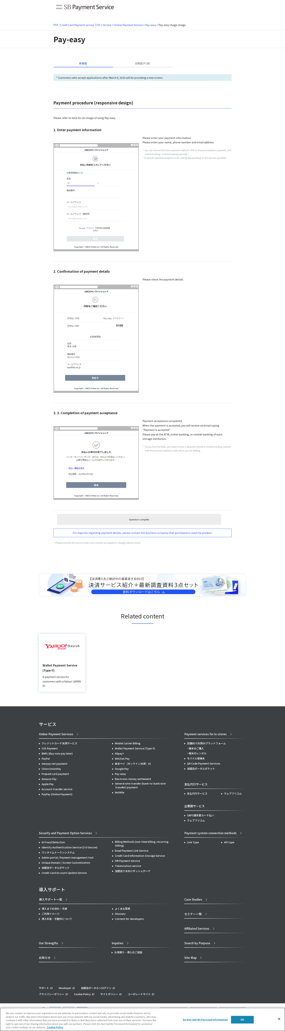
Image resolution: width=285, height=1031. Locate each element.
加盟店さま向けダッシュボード (132, 871)
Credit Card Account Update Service (64, 873)
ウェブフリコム (233, 793)
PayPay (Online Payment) (57, 794)
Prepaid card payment (55, 774)
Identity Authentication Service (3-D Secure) (69, 847)
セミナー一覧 (193, 914)
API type (229, 842)
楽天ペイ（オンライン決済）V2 (133, 763)
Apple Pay (48, 784)
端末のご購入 (196, 748)
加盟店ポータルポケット (56, 867)
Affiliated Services (196, 928)
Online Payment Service (128, 25)
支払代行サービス (197, 793)
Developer (65, 988)
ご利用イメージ (50, 913)
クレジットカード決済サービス (59, 743)
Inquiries (117, 943)
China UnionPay (51, 769)
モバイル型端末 (196, 758)
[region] (142, 1019)
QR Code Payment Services (203, 763)
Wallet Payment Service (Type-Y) (135, 748)
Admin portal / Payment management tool (67, 857)
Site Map (190, 957)
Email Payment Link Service (131, 850)
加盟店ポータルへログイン (96, 988)
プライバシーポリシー (51, 994)
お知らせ (45, 957)
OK (242, 1019)
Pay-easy (150, 25)
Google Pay (122, 769)
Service (107, 25)
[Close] (279, 1019)
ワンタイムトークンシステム (58, 852)
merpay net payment (54, 763)
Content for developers (129, 919)
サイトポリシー (109, 994)
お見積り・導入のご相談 (128, 952)
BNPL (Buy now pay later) (57, 753)
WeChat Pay (122, 758)
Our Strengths (48, 943)
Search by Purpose (197, 943)
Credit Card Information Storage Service (140, 855)
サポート (44, 988)
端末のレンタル (197, 753)
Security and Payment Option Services (65, 833)
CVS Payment (50, 748)
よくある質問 (122, 908)
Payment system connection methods (210, 833)
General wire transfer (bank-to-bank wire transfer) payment (140, 785)
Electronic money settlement (133, 779)
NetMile (119, 792)
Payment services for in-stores (205, 734)
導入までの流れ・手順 (54, 908)
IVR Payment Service (127, 861)
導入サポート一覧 (50, 899)
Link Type (193, 842)
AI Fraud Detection (53, 842)
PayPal (46, 758)
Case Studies (193, 899)
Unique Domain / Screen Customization (66, 862)
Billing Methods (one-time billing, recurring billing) (141, 843)
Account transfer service (57, 789)
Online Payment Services (56, 734)
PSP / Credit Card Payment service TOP (76, 25)
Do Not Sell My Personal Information (205, 1019)
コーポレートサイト (139, 994)
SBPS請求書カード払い (200, 815)
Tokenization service (128, 866)
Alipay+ (119, 753)
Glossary (120, 913)
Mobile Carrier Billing (128, 743)
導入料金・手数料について (57, 919)
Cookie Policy (82, 994)
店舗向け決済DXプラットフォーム (206, 743)
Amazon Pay (49, 779)
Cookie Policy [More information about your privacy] (55, 1027)
